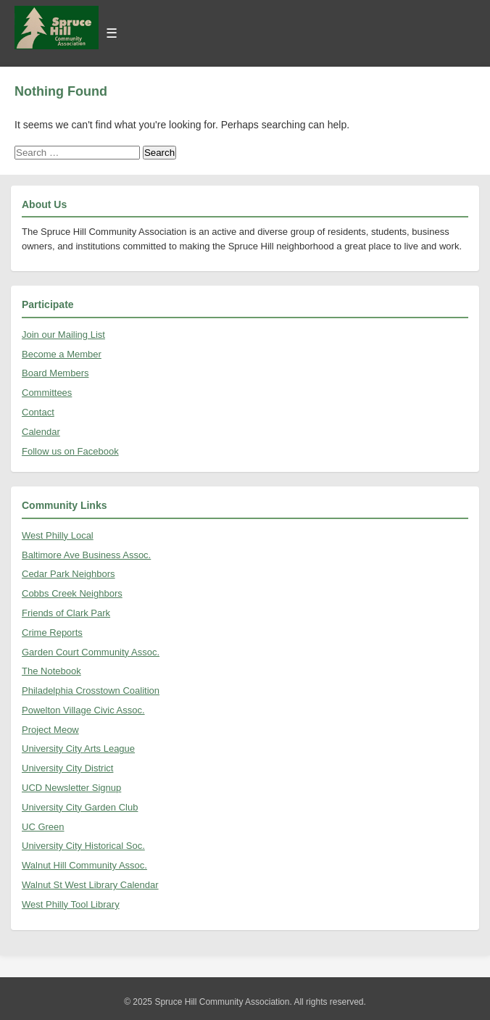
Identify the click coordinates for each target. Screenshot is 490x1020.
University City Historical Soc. (83, 845)
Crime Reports (52, 632)
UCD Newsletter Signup (71, 787)
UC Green (43, 826)
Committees (47, 392)
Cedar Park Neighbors (68, 573)
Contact (38, 412)
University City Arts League (78, 748)
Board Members (55, 373)
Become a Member (61, 354)
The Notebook (51, 671)
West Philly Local (58, 535)
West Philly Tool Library (71, 904)
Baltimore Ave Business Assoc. (86, 555)
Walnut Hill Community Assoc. (84, 865)
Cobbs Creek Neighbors (72, 593)
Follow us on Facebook (70, 451)
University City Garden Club (80, 807)
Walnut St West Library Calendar (90, 884)
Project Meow (50, 729)
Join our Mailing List (63, 334)
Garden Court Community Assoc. (90, 652)
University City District (67, 768)
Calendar (41, 431)
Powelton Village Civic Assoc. (83, 710)
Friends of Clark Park (66, 613)
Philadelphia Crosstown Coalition (90, 690)
